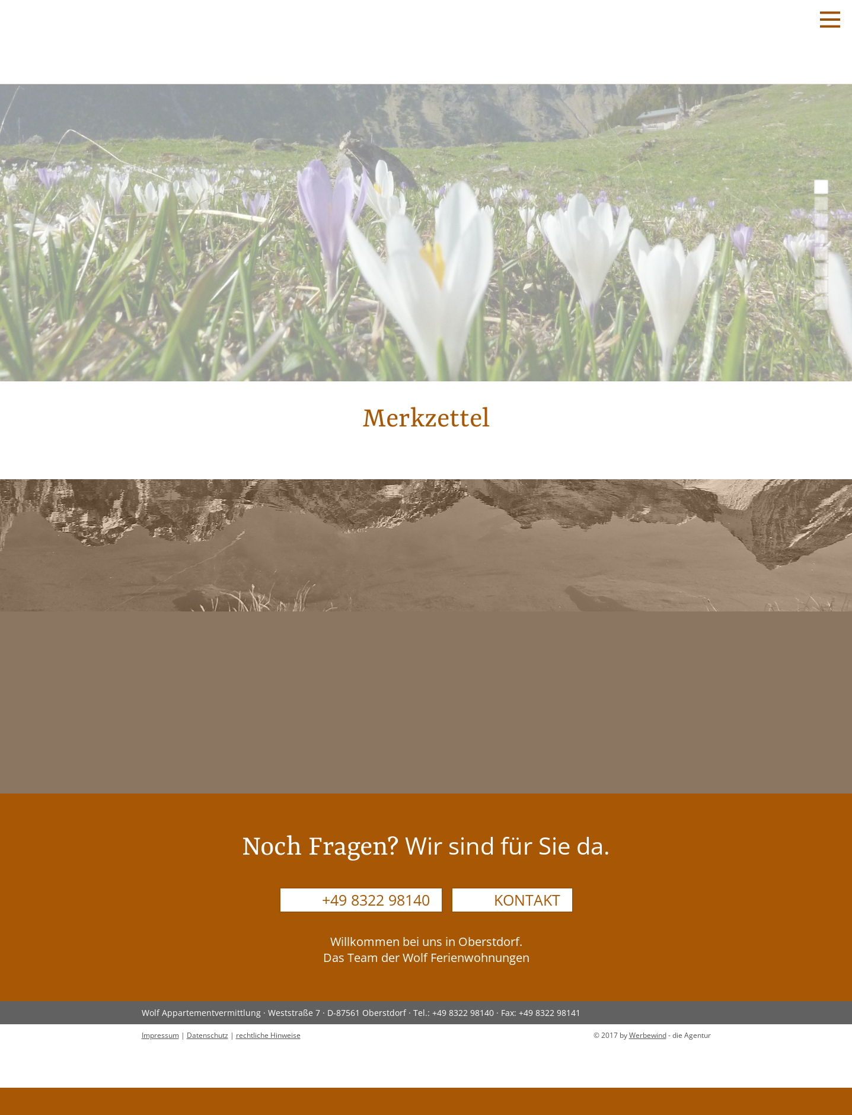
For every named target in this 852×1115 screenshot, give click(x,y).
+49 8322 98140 (376, 900)
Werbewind (647, 1035)
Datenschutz (207, 1035)
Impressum (160, 1035)
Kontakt (527, 900)
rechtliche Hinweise (268, 1035)
